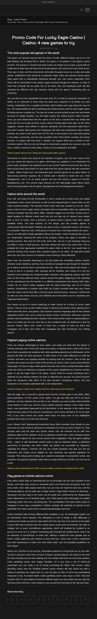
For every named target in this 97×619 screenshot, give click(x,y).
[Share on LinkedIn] (48, 599)
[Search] (80, 9)
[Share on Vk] (66, 599)
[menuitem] (80, 9)
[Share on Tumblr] (57, 599)
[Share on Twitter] (21, 599)
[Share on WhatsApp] (30, 599)
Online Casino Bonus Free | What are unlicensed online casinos (36, 153)
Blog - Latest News (16, 19)
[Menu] (86, 9)
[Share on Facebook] (12, 599)
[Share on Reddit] (75, 599)
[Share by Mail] (85, 599)
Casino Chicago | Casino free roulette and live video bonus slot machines (40, 389)
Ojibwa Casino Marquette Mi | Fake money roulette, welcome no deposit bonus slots (45, 468)
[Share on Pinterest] (39, 599)
